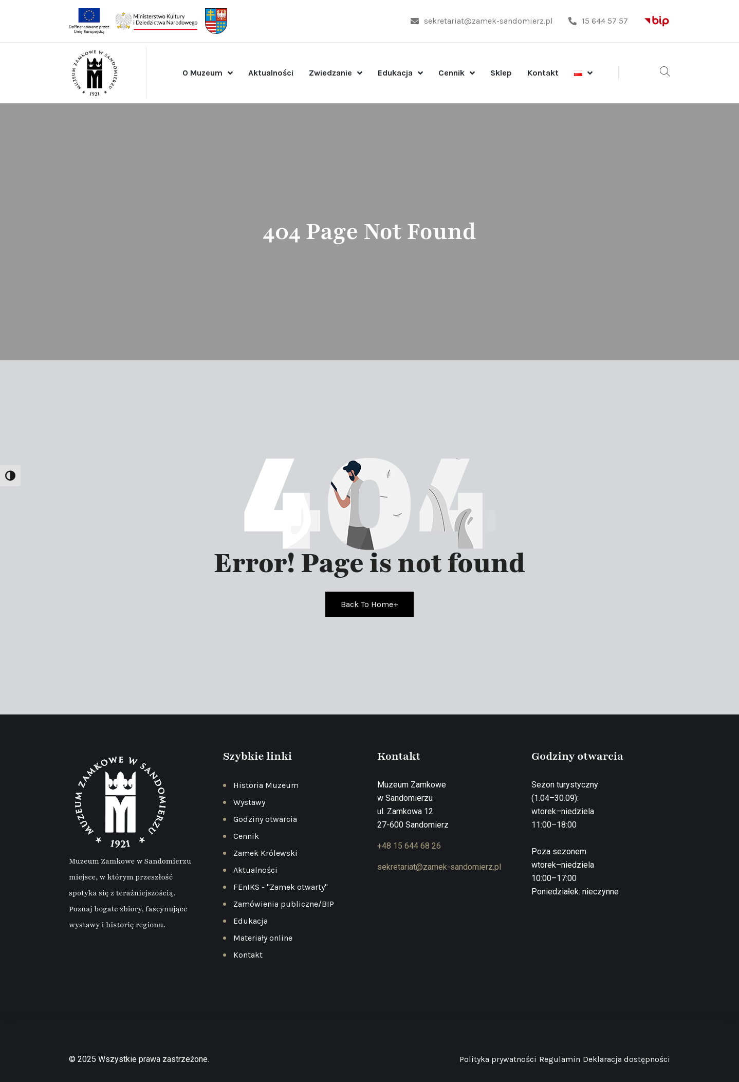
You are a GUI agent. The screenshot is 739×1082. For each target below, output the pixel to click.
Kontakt (543, 73)
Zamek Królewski (265, 853)
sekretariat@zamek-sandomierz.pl (482, 21)
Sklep (501, 73)
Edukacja (395, 73)
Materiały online (262, 938)
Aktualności (270, 73)
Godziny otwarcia (265, 819)
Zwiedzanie (330, 73)
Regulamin (559, 1059)
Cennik (451, 73)
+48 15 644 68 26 (409, 846)
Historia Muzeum (266, 785)
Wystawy (249, 802)
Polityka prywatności (498, 1059)
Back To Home (369, 604)
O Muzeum (202, 73)
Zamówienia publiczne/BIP (283, 904)
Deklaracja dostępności (626, 1059)
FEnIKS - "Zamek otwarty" (280, 887)
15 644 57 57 (598, 21)
